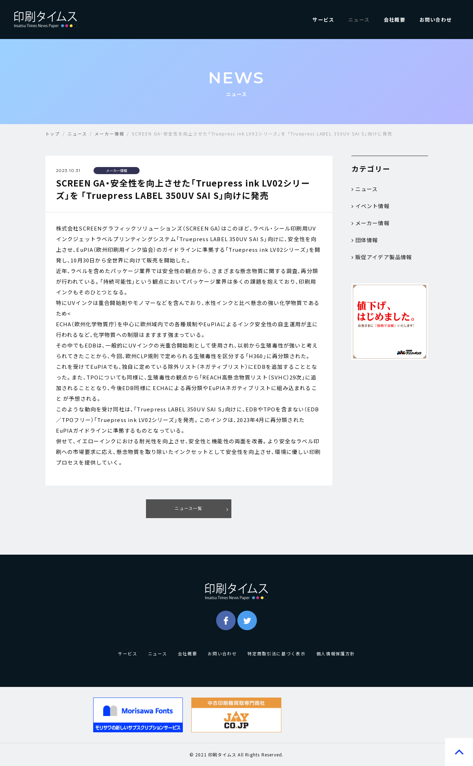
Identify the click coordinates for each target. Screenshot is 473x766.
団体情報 (364, 240)
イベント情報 (370, 206)
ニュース (359, 19)
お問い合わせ (435, 19)
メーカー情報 (370, 223)
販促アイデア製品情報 (381, 257)
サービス (323, 19)
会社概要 (394, 19)
